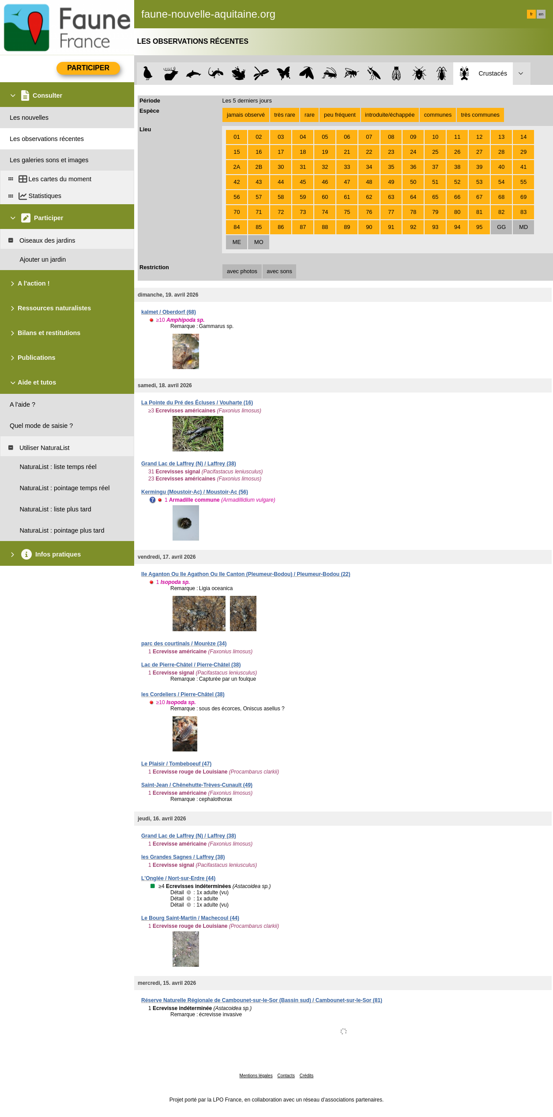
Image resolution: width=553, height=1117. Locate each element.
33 (347, 167)
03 (281, 136)
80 (457, 212)
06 (347, 136)
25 (435, 152)
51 (435, 182)
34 (369, 167)
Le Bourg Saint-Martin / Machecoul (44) (190, 918)
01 (236, 136)
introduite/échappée (389, 114)
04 (303, 136)
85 (259, 227)
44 (281, 182)
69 (523, 197)
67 (479, 197)
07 (369, 136)
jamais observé (246, 114)
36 (413, 167)
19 (325, 152)
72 (281, 212)
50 (413, 182)
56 (236, 197)
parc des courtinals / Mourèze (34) (183, 643)
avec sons (279, 271)
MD (523, 227)
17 (281, 152)
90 (369, 227)
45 (303, 182)
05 (325, 136)
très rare (284, 114)
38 (457, 167)
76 (369, 212)
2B (259, 167)
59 (303, 197)
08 (391, 136)
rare (310, 114)
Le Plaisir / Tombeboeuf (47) (176, 764)
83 (523, 212)
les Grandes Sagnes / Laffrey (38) (183, 857)
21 (347, 152)
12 (479, 136)
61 (347, 197)
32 (325, 167)
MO (258, 242)
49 (391, 182)
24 (413, 152)
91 (391, 227)
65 (435, 197)
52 (457, 182)
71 (259, 212)
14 (523, 136)
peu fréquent (340, 114)
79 (435, 212)
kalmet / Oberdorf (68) (168, 312)
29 (523, 152)
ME (237, 242)
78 (413, 212)
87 (303, 227)
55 (523, 182)
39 (479, 167)
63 (391, 197)
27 (479, 152)
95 (479, 227)
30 (281, 167)
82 (501, 212)
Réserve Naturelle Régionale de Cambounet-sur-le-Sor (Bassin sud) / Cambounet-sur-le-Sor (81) (261, 1000)
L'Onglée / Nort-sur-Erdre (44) (178, 878)
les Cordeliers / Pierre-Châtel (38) (183, 694)
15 (236, 152)
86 (281, 227)
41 (523, 167)
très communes (480, 114)
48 (369, 182)
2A (237, 167)
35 (391, 167)
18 (303, 152)
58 (281, 197)
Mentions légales (256, 1075)
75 (347, 212)
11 (457, 136)
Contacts (285, 1075)
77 (391, 212)
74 (325, 212)
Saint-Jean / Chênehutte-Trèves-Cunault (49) (196, 785)
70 (236, 212)
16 (259, 152)
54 (501, 182)
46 (325, 182)
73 (303, 212)
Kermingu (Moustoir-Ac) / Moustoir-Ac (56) (194, 492)
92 (413, 227)
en (541, 14)
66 (457, 197)
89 (347, 227)
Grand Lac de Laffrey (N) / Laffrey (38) (188, 464)
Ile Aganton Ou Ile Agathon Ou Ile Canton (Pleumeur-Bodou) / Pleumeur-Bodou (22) (245, 574)
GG (501, 227)
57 (259, 197)
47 (347, 182)
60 (325, 197)
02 (259, 136)
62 (369, 197)
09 (413, 136)
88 (325, 227)
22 (369, 152)
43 (259, 182)
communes (438, 114)
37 (435, 167)
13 (501, 136)
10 (435, 136)
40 (501, 167)
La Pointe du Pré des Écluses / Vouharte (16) (197, 403)
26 (457, 152)
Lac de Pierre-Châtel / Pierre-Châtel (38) (191, 665)
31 (303, 167)
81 (479, 212)
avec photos (242, 271)
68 (501, 197)
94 (457, 227)
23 (391, 152)
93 (435, 227)
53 (479, 182)
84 (236, 227)
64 (413, 197)
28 (501, 152)
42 (236, 182)
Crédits (307, 1075)
